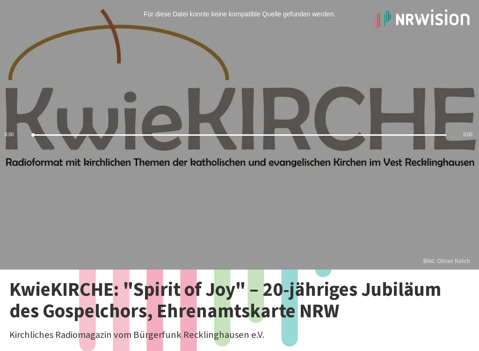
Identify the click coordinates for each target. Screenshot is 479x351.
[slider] (239, 135)
